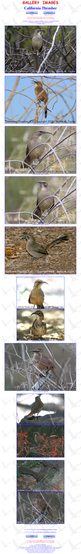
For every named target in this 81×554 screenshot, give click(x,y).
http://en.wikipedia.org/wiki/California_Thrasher (47, 529)
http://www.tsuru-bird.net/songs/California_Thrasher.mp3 (44, 532)
